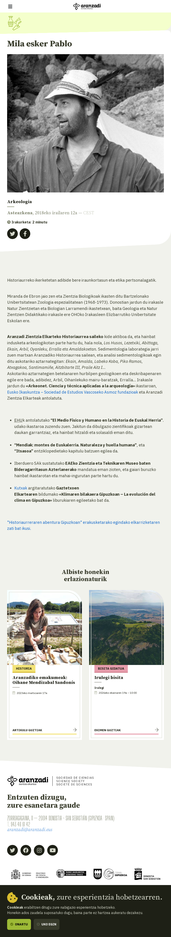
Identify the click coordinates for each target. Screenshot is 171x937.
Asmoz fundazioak (122, 392)
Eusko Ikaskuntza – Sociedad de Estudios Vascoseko (55, 392)
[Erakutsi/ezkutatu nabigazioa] (10, 6)
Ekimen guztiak (107, 730)
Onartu (19, 924)
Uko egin (46, 924)
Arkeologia (19, 202)
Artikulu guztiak (27, 730)
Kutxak (20, 488)
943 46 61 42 (20, 824)
